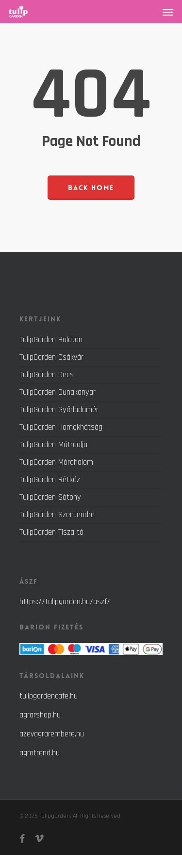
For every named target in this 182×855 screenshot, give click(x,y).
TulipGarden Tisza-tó (51, 532)
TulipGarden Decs (46, 374)
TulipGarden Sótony (50, 497)
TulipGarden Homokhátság (60, 427)
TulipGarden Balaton (51, 340)
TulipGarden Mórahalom (56, 462)
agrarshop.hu (40, 715)
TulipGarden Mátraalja (53, 444)
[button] (168, 12)
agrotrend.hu (39, 753)
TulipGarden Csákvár (51, 357)
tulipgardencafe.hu (48, 696)
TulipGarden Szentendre (57, 514)
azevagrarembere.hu (51, 734)
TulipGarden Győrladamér (59, 409)
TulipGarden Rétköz (49, 479)
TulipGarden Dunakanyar (57, 392)
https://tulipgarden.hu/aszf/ (64, 601)
